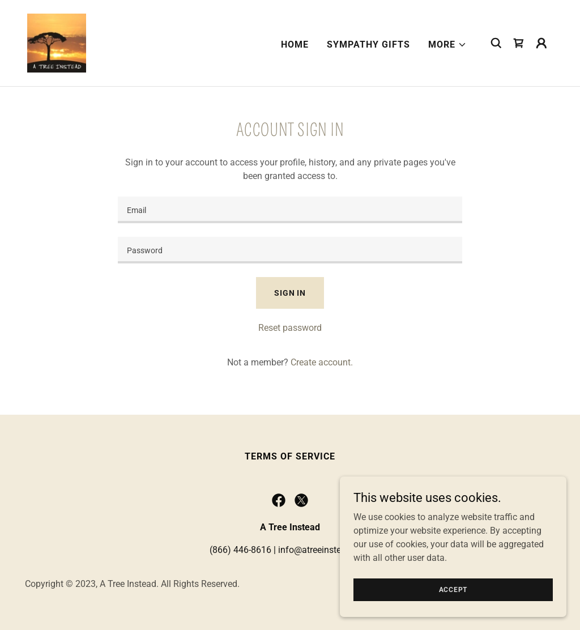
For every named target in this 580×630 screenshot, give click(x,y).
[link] (56, 42)
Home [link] (295, 44)
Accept (453, 589)
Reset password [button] (290, 327)
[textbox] (290, 210)
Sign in (290, 292)
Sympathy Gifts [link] (368, 44)
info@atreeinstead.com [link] (324, 549)
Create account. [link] (322, 362)
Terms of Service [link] (290, 456)
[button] (447, 45)
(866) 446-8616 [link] (240, 549)
